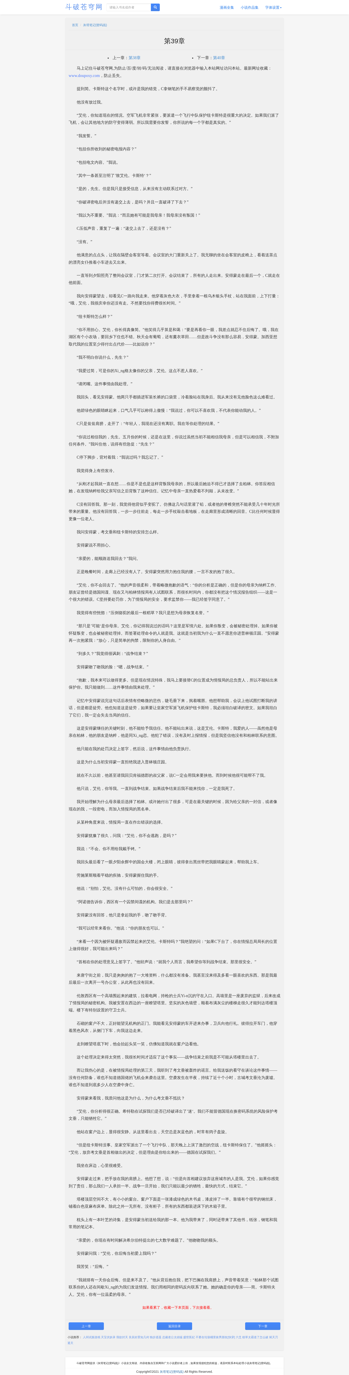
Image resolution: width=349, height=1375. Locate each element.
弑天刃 (273, 1337)
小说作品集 (250, 7)
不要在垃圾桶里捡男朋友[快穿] (215, 1337)
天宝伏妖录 (108, 1337)
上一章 (86, 1326)
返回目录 (174, 1326)
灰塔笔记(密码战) (95, 25)
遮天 (70, 1343)
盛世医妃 (189, 1337)
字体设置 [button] (273, 7)
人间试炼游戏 (91, 1337)
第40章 (219, 58)
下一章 (262, 1326)
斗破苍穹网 (84, 6)
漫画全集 (227, 7)
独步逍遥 (155, 1337)
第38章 (135, 58)
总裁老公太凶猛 (172, 1337)
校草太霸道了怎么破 (255, 1337)
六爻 (239, 1337)
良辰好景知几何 (139, 1337)
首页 (75, 25)
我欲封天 (122, 1337)
